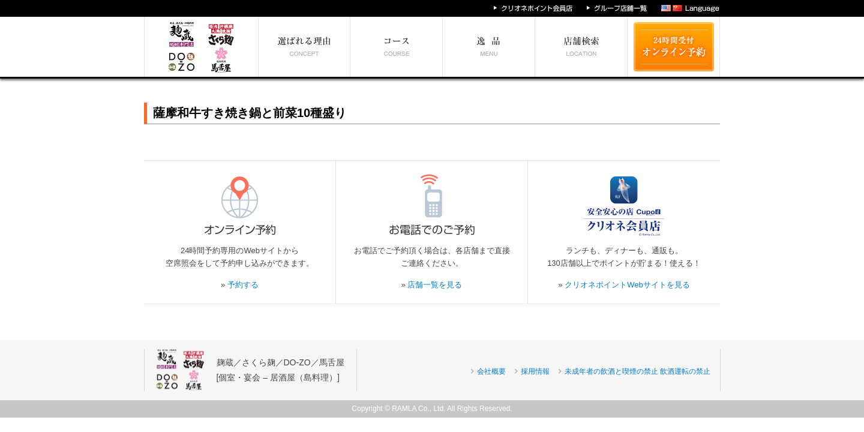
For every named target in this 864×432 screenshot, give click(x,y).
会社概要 (491, 371)
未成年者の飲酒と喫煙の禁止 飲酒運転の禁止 (637, 371)
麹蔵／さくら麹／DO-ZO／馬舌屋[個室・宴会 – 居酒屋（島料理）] (280, 370)
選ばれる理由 (304, 47)
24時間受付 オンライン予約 (674, 47)
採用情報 (535, 371)
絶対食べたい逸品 (489, 47)
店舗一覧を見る (434, 284)
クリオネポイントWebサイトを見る (627, 284)
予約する (243, 284)
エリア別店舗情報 (581, 47)
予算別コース (396, 47)
